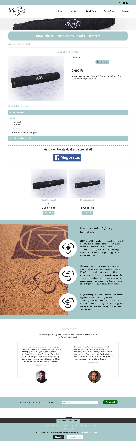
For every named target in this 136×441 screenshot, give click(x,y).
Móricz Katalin (41, 365)
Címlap (60, 11)
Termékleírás (16, 113)
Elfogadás (58, 437)
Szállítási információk (20, 139)
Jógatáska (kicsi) (87, 200)
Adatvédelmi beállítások (68, 420)
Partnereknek (109, 11)
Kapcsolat (125, 11)
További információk (90, 432)
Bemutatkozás (91, 11)
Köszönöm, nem (75, 437)
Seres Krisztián (94, 363)
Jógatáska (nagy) (49, 200)
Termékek (76, 12)
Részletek (48, 213)
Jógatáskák (26, 44)
